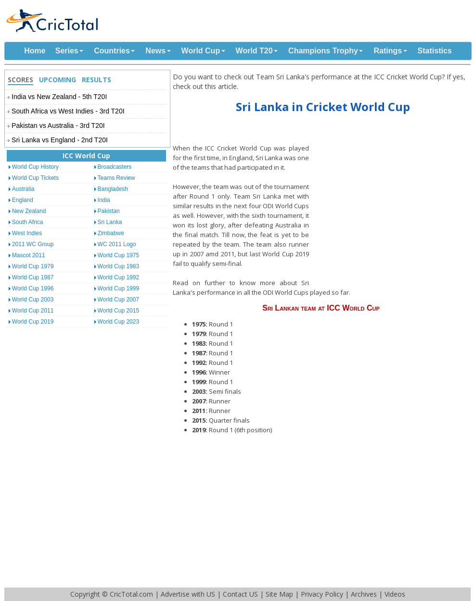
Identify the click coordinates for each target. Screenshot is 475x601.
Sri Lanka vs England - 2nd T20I (60, 140)
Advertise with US (188, 594)
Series (66, 51)
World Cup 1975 (119, 255)
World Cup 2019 (33, 321)
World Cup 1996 (33, 288)
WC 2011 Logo (117, 244)
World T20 (254, 51)
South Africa (27, 222)
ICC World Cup (86, 155)
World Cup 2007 (119, 299)
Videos (395, 594)
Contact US (240, 594)
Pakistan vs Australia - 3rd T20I (58, 125)
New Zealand (29, 211)
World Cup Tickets (35, 178)
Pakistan (109, 211)
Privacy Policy (322, 594)
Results (96, 79)
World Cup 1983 (119, 266)
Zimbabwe (111, 233)
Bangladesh (113, 189)
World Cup (200, 51)
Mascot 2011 (28, 255)
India (104, 200)
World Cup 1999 (119, 288)
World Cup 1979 (33, 266)
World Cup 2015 (119, 310)
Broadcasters (115, 166)
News (155, 51)
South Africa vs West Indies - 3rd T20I (68, 111)
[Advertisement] (392, 212)
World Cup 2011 (33, 310)
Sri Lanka (110, 222)
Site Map (279, 594)
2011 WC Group (33, 244)
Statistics (435, 51)
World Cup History (35, 166)
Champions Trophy (323, 51)
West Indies (27, 233)
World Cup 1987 (33, 277)
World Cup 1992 (119, 277)
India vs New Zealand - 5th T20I (59, 96)
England (22, 200)
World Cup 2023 (119, 321)
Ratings (387, 51)
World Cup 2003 (33, 299)
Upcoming (57, 79)
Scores (20, 79)
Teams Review (116, 178)
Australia (23, 189)
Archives (364, 594)
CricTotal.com (131, 594)
